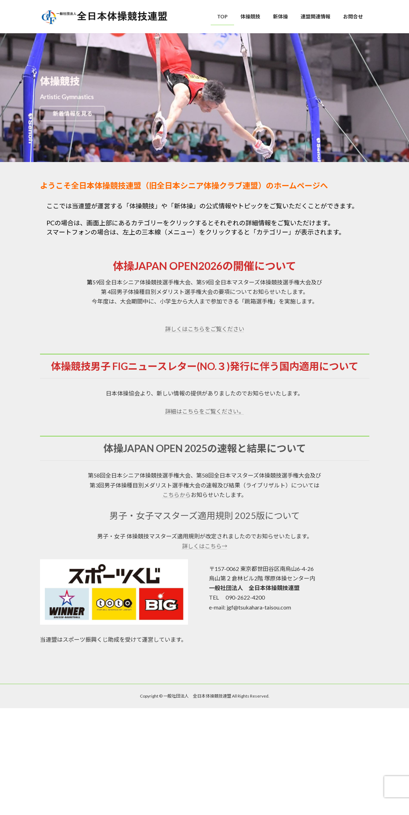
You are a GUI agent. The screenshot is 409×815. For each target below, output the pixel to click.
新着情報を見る (72, 113)
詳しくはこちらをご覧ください (204, 328)
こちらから (177, 494)
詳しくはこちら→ (204, 546)
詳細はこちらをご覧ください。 (204, 411)
